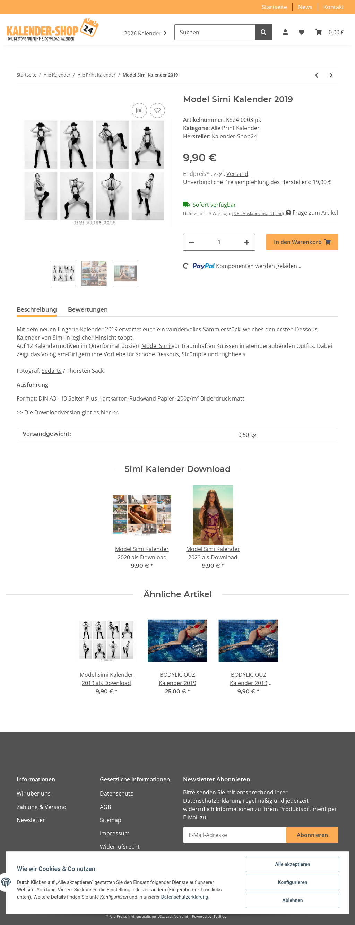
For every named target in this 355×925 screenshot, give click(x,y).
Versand (237, 174)
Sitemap (110, 820)
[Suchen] (215, 32)
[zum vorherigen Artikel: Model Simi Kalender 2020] (316, 75)
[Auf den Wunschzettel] (157, 110)
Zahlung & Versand (42, 807)
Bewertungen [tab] (88, 309)
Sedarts (52, 371)
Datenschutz (116, 793)
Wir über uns (34, 793)
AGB (105, 807)
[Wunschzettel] (301, 32)
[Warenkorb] (329, 32)
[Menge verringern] (191, 242)
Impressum (115, 833)
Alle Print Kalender (235, 128)
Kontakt (333, 7)
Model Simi (156, 346)
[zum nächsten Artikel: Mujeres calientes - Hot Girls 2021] (331, 75)
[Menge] (219, 242)
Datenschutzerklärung (212, 801)
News (305, 7)
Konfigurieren (292, 882)
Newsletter (31, 820)
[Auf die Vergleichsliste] (139, 110)
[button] (285, 32)
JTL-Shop (219, 916)
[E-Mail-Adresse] (235, 835)
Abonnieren (312, 835)
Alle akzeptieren (292, 864)
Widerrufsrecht (120, 847)
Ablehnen (292, 900)
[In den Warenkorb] (302, 242)
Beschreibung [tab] (37, 309)
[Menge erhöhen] (247, 242)
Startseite (274, 7)
